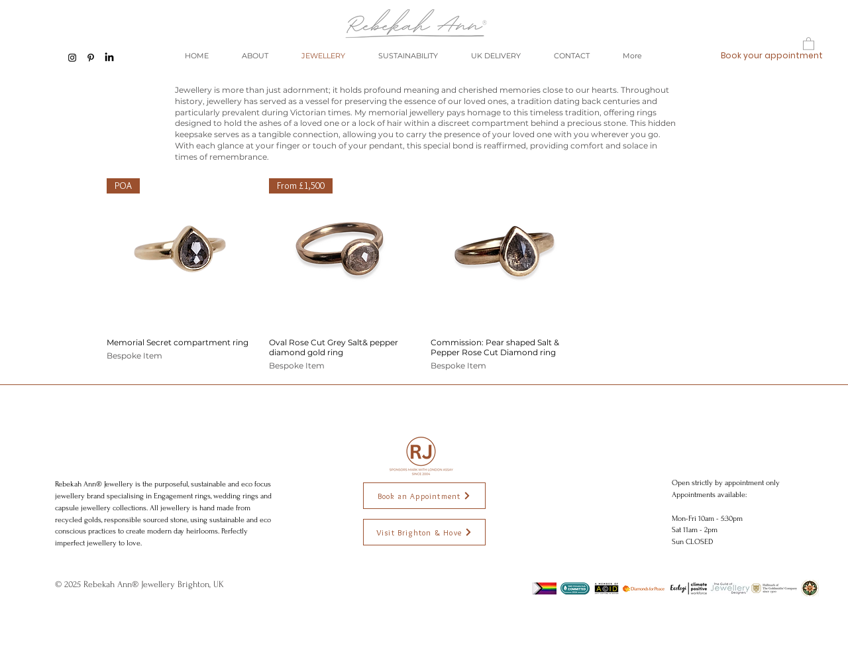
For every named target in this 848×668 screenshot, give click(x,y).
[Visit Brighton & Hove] (424, 532)
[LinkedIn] (109, 57)
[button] (808, 43)
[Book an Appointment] (424, 495)
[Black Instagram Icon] (72, 57)
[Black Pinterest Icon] (90, 57)
